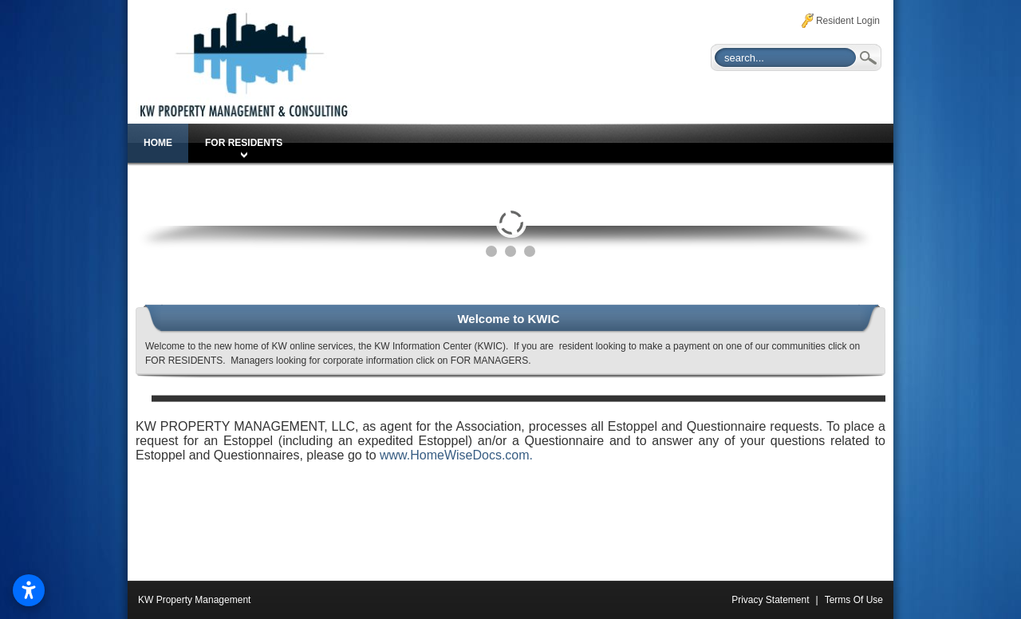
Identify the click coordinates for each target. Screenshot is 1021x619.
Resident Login (848, 20)
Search (867, 57)
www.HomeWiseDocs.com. (456, 455)
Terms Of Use (854, 599)
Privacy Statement (770, 599)
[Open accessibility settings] (29, 590)
